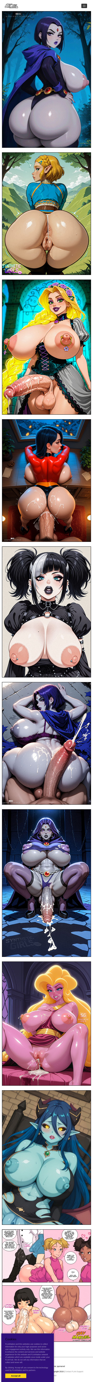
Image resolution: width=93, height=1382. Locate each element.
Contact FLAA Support (74, 1371)
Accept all (15, 1376)
